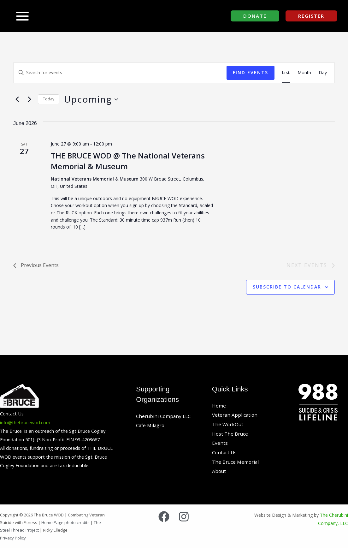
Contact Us (225, 452)
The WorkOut (228, 424)
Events (220, 442)
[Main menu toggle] (22, 16)
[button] (255, 15)
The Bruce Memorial (236, 461)
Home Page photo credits (66, 522)
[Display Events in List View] (286, 73)
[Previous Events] (17, 99)
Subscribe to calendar (287, 287)
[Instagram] (183, 516)
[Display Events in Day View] (323, 73)
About (219, 471)
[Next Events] (29, 99)
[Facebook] (163, 516)
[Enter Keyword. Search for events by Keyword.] (120, 73)
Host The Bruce (230, 433)
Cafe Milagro (151, 425)
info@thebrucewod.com (25, 422)
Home (219, 405)
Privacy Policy (13, 538)
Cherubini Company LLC (164, 416)
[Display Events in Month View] (304, 73)
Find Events (250, 72)
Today (48, 99)
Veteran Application (235, 414)
